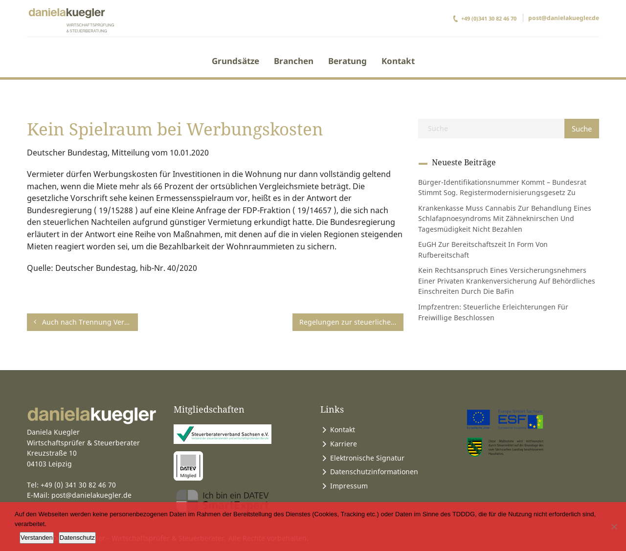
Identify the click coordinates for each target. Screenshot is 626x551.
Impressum (349, 485)
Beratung (347, 60)
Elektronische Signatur (367, 458)
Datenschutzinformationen (374, 471)
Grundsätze (235, 60)
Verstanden (37, 537)
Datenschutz (77, 537)
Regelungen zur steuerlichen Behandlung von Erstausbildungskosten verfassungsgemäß (355, 322)
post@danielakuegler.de (563, 18)
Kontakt (398, 60)
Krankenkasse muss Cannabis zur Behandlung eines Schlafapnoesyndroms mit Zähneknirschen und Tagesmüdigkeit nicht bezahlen (504, 218)
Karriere (343, 443)
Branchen (293, 60)
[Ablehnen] (614, 526)
